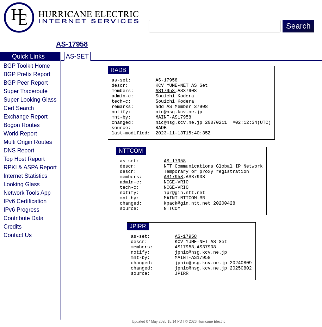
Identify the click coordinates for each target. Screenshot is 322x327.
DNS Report (19, 150)
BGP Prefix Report (27, 74)
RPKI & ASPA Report (30, 167)
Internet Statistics (25, 175)
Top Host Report (24, 159)
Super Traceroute (26, 91)
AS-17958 (72, 44)
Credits (12, 226)
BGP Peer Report (26, 82)
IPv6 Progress (21, 209)
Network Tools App (27, 192)
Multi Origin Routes (28, 142)
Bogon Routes (22, 125)
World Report (20, 133)
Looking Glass (22, 184)
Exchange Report (26, 116)
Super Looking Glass (30, 99)
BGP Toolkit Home (27, 65)
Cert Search (19, 108)
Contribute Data (23, 218)
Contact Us (18, 235)
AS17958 (165, 93)
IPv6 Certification (25, 201)
